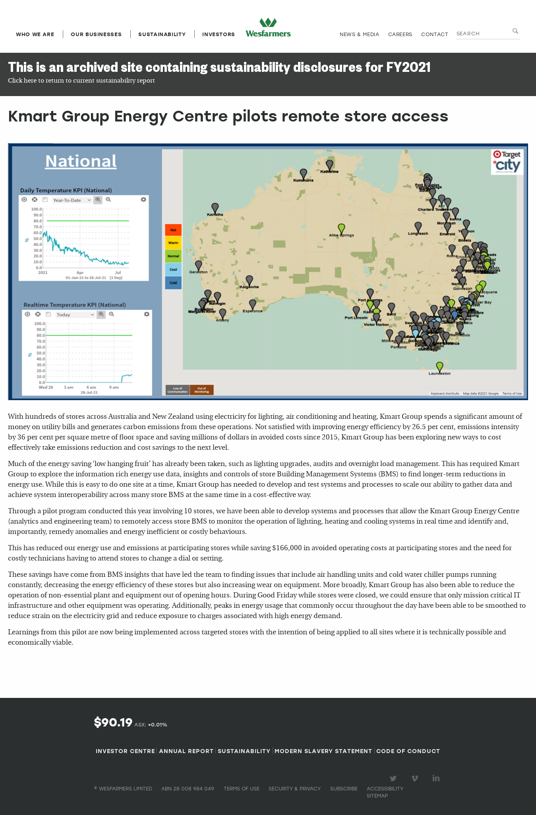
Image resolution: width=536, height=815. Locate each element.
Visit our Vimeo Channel (416, 778)
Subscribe (344, 788)
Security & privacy (295, 788)
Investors (218, 34)
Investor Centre (125, 751)
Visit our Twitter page (394, 778)
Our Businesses (96, 34)
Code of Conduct (408, 751)
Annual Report (186, 751)
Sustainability (162, 34)
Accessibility (385, 788)
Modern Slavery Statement (323, 751)
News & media (359, 34)
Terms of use (241, 788)
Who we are (35, 34)
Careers (400, 34)
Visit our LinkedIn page (437, 778)
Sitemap (377, 795)
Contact (434, 34)
